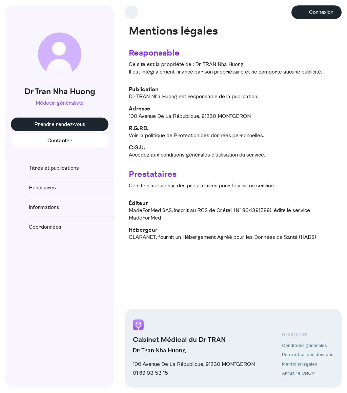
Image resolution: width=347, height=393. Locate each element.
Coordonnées (39, 227)
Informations (38, 207)
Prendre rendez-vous (59, 124)
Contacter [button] (59, 141)
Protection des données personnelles (218, 135)
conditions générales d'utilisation (199, 155)
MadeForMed (145, 218)
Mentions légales (299, 364)
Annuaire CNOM (298, 373)
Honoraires (36, 188)
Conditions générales (304, 345)
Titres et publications (48, 168)
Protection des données (307, 354)
